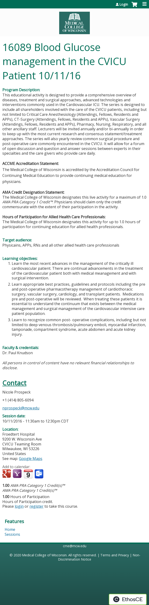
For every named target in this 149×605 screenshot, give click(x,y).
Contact (14, 383)
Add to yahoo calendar (17, 474)
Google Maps (30, 458)
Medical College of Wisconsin (44, 555)
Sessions (12, 534)
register (36, 506)
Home (10, 529)
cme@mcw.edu (74, 546)
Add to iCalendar (28, 473)
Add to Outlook (39, 474)
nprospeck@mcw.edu (20, 408)
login (19, 506)
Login (123, 4)
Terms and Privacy (114, 555)
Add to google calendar (7, 474)
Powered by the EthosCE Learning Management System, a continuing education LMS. (128, 599)
